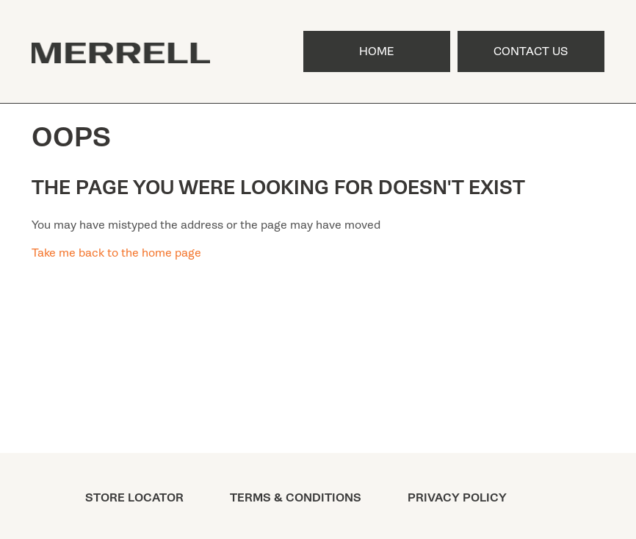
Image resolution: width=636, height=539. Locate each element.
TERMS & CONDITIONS (295, 497)
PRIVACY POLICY (457, 497)
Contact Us (531, 51)
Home (376, 51)
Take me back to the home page (116, 253)
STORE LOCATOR (134, 497)
